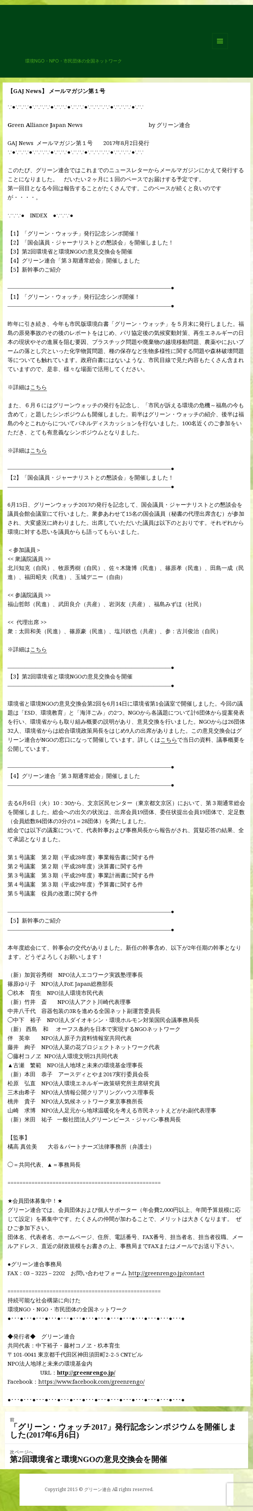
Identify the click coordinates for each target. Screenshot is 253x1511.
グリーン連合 (50, 54)
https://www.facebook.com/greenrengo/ (91, 1381)
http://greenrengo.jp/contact (166, 1273)
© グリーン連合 (95, 1489)
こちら (38, 387)
